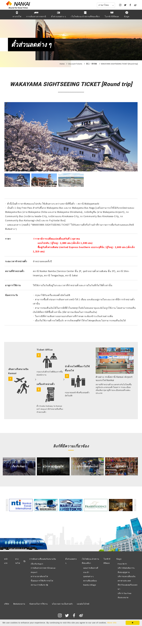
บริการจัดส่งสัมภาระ (126, 568)
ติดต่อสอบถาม (19, 603)
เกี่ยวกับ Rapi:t (37, 563)
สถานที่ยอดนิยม (90, 580)
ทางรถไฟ (17, 561)
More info (111, 623)
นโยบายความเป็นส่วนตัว (62, 603)
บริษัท (6, 603)
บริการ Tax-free (124, 593)
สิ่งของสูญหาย (124, 572)
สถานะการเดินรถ (38, 584)
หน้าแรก (6, 561)
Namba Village (89, 584)
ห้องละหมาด (123, 597)
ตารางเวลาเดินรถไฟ (39, 576)
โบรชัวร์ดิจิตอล (107, 561)
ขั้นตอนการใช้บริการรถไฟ (42, 580)
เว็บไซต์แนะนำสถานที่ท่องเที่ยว (90, 561)
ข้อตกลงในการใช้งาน (38, 603)
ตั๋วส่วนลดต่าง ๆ (71, 561)
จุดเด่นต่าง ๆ (88, 576)
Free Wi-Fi (122, 563)
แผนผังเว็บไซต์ (83, 603)
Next (135, 505)
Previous (7, 505)
